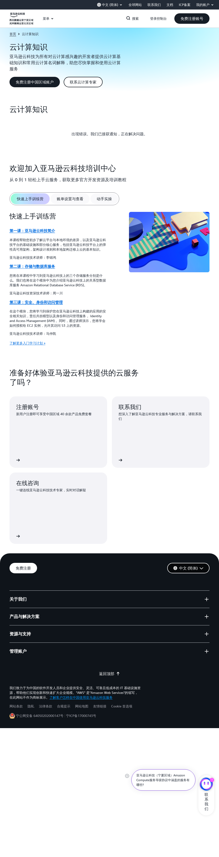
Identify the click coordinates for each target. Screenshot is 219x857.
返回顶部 (109, 673)
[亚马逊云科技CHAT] (206, 785)
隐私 (31, 706)
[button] (191, 18)
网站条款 (16, 706)
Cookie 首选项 (121, 706)
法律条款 (45, 706)
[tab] (30, 199)
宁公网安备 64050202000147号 (39, 716)
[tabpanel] (109, 280)
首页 (13, 34)
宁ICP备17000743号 (81, 716)
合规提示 (63, 706)
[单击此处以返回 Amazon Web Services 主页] (21, 21)
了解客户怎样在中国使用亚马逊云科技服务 (81, 697)
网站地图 (81, 706)
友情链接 (99, 706)
